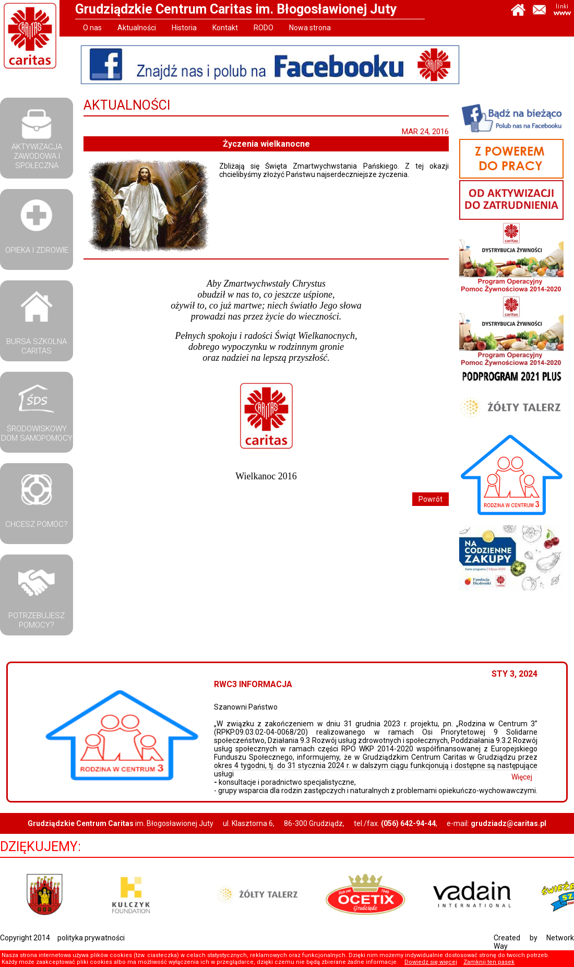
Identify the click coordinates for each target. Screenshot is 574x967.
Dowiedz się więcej (430, 962)
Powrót (430, 499)
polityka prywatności (91, 938)
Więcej (532, 777)
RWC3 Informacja (264, 684)
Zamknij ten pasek (489, 962)
